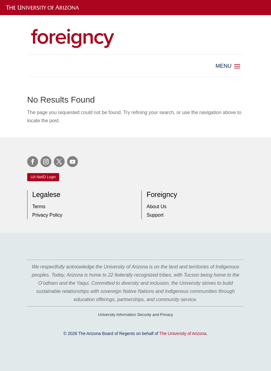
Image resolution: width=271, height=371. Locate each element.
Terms (39, 206)
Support (155, 215)
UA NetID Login (43, 177)
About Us (156, 206)
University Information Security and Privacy (135, 314)
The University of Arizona (182, 333)
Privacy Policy (47, 215)
